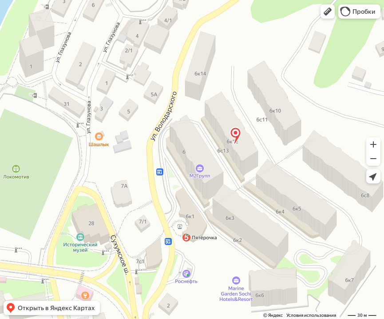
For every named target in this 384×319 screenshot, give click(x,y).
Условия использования (311, 315)
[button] (328, 11)
